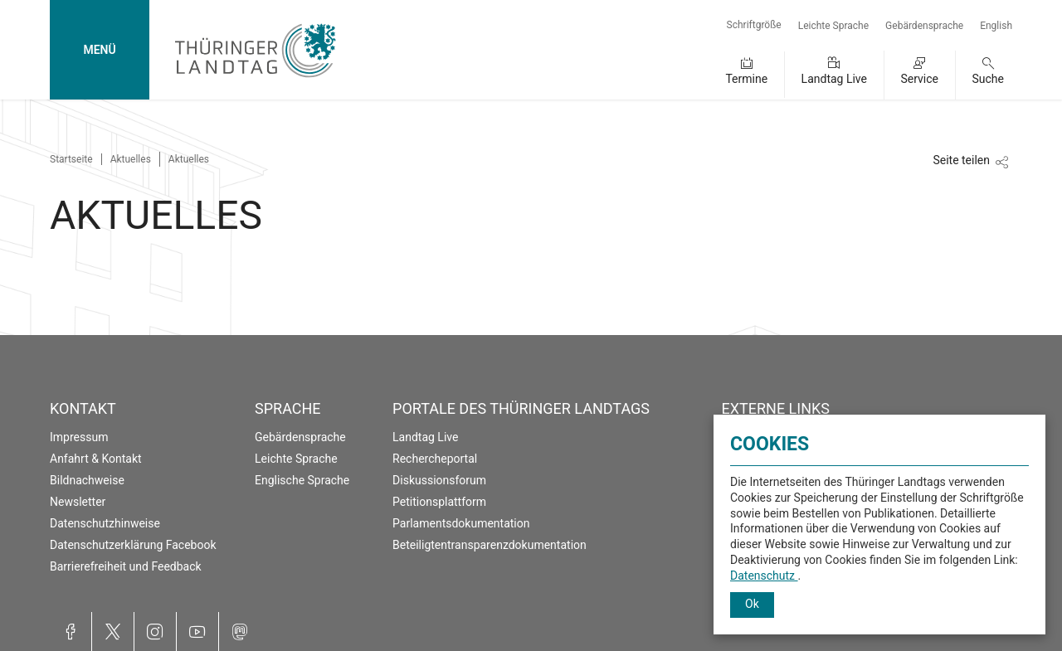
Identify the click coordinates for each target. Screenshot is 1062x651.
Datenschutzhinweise (105, 523)
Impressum (79, 437)
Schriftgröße (754, 25)
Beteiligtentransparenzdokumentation (489, 544)
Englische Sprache (302, 480)
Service (919, 78)
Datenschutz (764, 575)
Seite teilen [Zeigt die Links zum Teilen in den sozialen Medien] (961, 160)
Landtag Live (834, 78)
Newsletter (77, 501)
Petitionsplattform (439, 501)
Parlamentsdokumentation (460, 523)
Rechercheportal (434, 458)
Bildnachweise (87, 480)
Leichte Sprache (833, 26)
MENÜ (99, 49)
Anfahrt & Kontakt (96, 458)
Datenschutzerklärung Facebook (133, 544)
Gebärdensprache (924, 26)
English (996, 26)
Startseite (71, 159)
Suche (988, 78)
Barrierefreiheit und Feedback (126, 566)
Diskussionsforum (439, 480)
